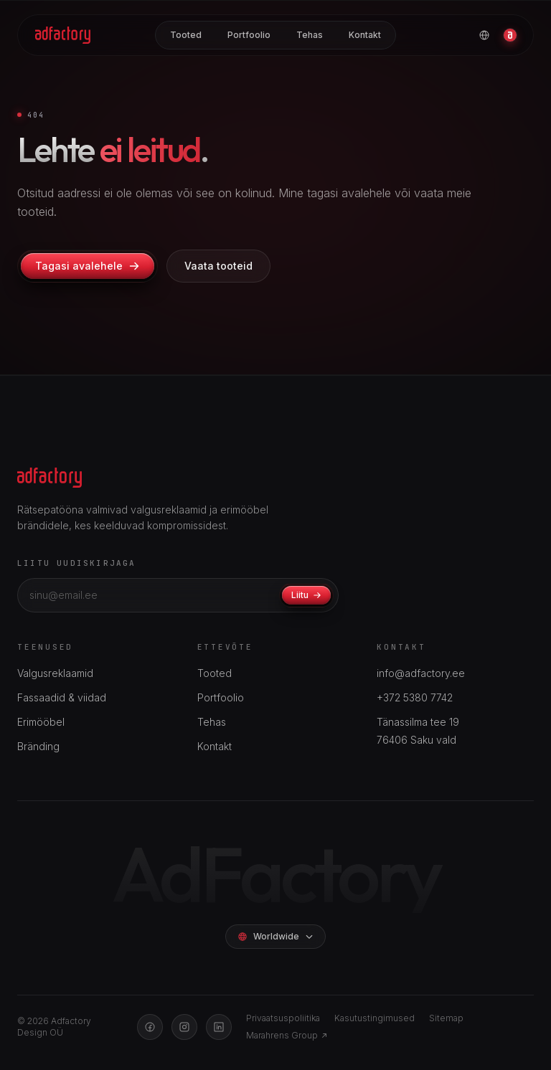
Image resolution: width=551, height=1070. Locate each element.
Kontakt (365, 34)
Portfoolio (248, 34)
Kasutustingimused (374, 1018)
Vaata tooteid (218, 266)
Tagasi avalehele (87, 266)
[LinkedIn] (219, 1027)
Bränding (38, 746)
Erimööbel (41, 722)
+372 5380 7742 (415, 697)
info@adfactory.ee (421, 673)
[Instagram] (184, 1027)
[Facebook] (150, 1027)
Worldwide (275, 936)
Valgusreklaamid (55, 673)
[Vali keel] (484, 35)
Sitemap (446, 1018)
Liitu (306, 595)
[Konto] (510, 35)
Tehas (309, 34)
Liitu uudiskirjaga (76, 563)
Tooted (186, 34)
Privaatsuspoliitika (283, 1018)
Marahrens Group (287, 1035)
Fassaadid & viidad (61, 697)
